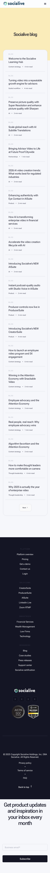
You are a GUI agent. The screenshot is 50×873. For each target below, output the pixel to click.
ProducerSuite (25, 593)
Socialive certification (25, 670)
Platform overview (25, 554)
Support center (25, 665)
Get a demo (25, 564)
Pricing (25, 559)
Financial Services (25, 622)
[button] (45, 4)
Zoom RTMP (25, 607)
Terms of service (25, 770)
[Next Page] (25, 507)
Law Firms (25, 631)
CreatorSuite (25, 588)
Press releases (25, 660)
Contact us (25, 569)
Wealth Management (25, 626)
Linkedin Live (25, 602)
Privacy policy (25, 763)
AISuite (25, 597)
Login (25, 573)
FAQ (25, 778)
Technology (25, 636)
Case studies (25, 655)
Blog (25, 650)
